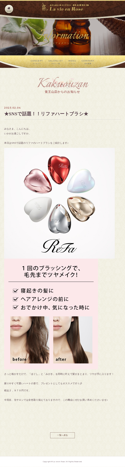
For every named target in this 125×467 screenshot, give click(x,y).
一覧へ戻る (62, 435)
